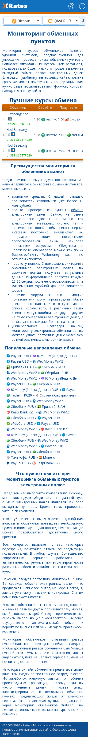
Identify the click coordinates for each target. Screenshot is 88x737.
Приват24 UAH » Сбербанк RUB (36, 367)
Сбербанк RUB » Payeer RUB (33, 418)
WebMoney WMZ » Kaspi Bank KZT (38, 429)
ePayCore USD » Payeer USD (33, 423)
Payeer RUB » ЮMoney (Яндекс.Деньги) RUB (43, 355)
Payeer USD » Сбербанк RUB (33, 384)
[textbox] (22, 20)
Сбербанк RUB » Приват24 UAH (36, 406)
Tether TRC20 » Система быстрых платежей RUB (43, 395)
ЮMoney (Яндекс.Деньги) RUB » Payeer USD (43, 435)
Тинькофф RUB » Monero (31, 457)
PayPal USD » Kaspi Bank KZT (34, 463)
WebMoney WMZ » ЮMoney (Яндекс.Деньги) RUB (43, 378)
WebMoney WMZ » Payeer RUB (35, 446)
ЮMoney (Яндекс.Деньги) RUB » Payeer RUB (43, 389)
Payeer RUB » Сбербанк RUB (33, 451)
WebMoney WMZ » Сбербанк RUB (37, 372)
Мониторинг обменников (52, 725)
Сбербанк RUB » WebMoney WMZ (37, 440)
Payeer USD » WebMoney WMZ (35, 361)
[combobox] (22, 20)
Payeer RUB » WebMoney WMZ (35, 401)
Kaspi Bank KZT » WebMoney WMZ (38, 412)
